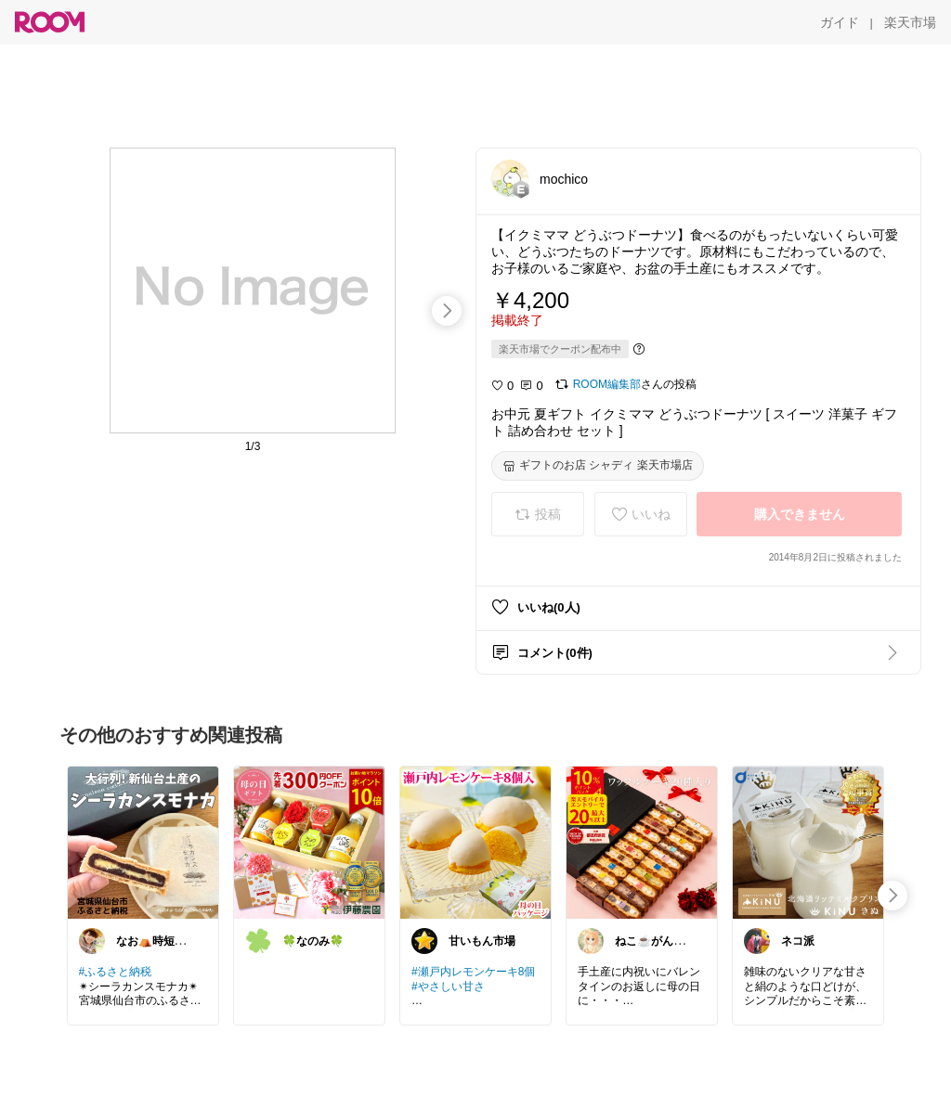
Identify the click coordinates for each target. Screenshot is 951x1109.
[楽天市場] (910, 22)
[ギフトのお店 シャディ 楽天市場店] (597, 466)
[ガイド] (839, 22)
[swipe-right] (447, 311)
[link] (143, 842)
